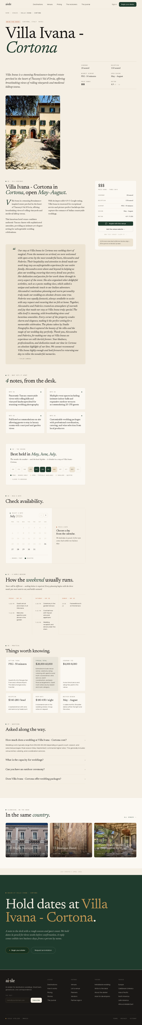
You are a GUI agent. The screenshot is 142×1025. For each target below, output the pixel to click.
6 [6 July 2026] (12, 533)
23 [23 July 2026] (29, 544)
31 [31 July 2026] (34, 549)
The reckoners (71, 4)
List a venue (75, 988)
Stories (50, 996)
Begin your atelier (127, 4)
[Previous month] (41, 515)
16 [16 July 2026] (29, 539)
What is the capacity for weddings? (45, 760)
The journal (85, 4)
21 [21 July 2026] (18, 544)
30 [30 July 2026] (29, 549)
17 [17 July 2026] (34, 539)
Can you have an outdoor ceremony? (45, 769)
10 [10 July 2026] (34, 533)
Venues (50, 4)
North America (123, 996)
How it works (52, 988)
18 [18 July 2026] (40, 539)
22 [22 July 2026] (23, 544)
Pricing (59, 4)
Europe (121, 984)
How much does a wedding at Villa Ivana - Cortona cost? (45, 740)
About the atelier (101, 992)
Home (7, 13)
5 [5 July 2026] (45, 528)
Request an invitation (43, 950)
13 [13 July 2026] (12, 539)
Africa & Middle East (125, 1004)
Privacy (124, 1018)
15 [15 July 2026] (23, 539)
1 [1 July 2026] (23, 528)
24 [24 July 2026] (34, 544)
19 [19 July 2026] (45, 539)
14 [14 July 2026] (18, 539)
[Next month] (46, 515)
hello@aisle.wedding (102, 984)
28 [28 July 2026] (18, 549)
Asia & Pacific (123, 992)
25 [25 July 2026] (40, 544)
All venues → (130, 817)
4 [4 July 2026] (39, 528)
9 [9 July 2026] (28, 533)
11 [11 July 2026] (40, 533)
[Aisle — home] (8, 4)
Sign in (114, 4)
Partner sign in (76, 1000)
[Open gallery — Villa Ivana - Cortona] (33, 132)
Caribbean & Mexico (126, 988)
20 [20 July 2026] (12, 544)
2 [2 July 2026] (28, 528)
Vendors (74, 996)
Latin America (123, 1000)
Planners (74, 992)
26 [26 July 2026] (45, 544)
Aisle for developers (102, 996)
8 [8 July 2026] (23, 533)
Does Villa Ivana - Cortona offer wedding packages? (45, 779)
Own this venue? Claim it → (115, 234)
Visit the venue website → (115, 229)
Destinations (38, 4)
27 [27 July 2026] (12, 549)
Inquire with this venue (115, 223)
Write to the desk (101, 988)
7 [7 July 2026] (18, 533)
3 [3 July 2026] (34, 528)
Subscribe (36, 1000)
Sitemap (133, 1018)
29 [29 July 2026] (23, 549)
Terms (115, 1018)
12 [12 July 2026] (45, 533)
